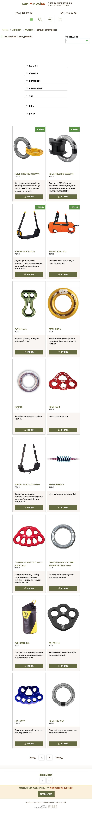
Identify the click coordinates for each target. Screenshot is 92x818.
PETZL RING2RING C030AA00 (27, 174)
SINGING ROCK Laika (58, 251)
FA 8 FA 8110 (20, 721)
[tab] (46, 66)
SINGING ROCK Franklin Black (27, 484)
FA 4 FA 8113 (54, 643)
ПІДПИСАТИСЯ (46, 794)
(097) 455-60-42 (24, 12)
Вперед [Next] (59, 757)
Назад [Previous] (33, 757)
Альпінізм (29, 30)
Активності (16, 30)
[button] (46, 66)
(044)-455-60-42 (68, 12)
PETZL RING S (55, 329)
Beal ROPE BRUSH (56, 484)
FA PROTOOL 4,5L (22, 643)
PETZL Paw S (54, 407)
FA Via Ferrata (21, 329)
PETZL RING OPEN (56, 721)
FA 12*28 (18, 407)
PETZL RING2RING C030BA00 (61, 174)
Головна (5, 30)
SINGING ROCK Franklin (25, 251)
